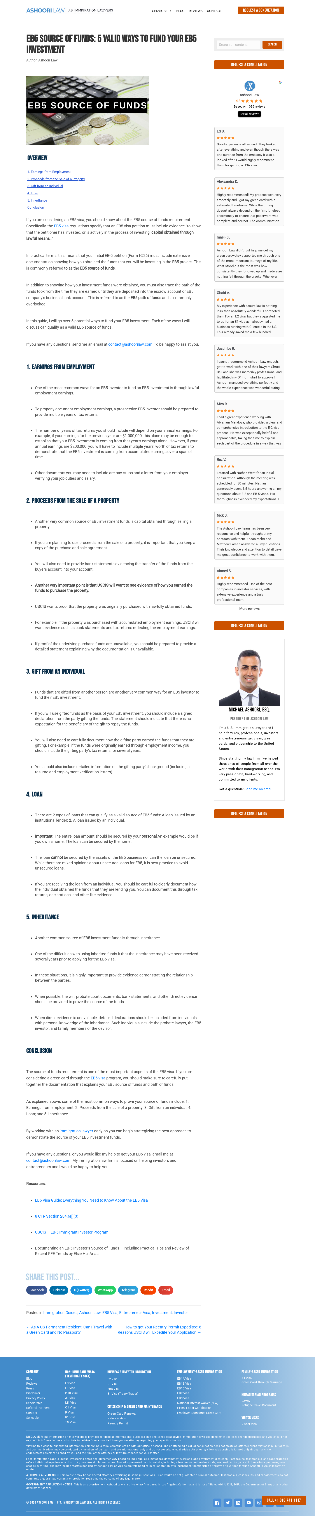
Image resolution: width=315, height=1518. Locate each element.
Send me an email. (259, 789)
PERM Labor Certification (194, 1410)
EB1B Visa (184, 1385)
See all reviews (249, 114)
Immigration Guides (60, 1314)
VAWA (246, 1403)
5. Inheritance (39, 202)
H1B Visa (71, 1395)
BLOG (180, 11)
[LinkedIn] (238, 1505)
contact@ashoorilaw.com (130, 346)
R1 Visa (70, 1419)
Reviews (31, 1385)
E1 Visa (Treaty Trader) (122, 1396)
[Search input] (238, 44)
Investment (162, 1314)
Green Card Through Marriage (262, 1384)
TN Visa (70, 1424)
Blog (29, 1380)
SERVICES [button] (162, 10)
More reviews (249, 609)
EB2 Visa (183, 1395)
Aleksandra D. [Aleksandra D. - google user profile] (227, 182)
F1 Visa (70, 1390)
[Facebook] (217, 1505)
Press (30, 1390)
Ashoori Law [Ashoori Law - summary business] (249, 95)
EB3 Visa (183, 1400)
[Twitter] (228, 1505)
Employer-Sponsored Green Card (199, 1415)
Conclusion (37, 209)
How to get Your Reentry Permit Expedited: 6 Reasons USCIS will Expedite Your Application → (159, 1332)
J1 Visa (70, 1400)
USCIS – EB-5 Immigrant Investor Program (71, 1234)
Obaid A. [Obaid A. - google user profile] (223, 293)
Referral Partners (37, 1410)
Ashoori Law (90, 1314)
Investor (181, 1314)
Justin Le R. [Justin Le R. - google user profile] (226, 349)
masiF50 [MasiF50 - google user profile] (223, 237)
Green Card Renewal (121, 1415)
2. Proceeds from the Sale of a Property (61, 179)
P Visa (69, 1414)
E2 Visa (112, 1381)
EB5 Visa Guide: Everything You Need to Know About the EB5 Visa (91, 1202)
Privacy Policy (35, 1400)
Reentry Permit (117, 1425)
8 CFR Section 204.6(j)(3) (56, 1218)
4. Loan (33, 194)
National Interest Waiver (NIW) (197, 1405)
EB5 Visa (109, 1314)
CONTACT (214, 11)
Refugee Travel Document (259, 1407)
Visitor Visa (249, 1426)
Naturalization (116, 1420)
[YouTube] (249, 1505)
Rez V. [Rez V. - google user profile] (221, 460)
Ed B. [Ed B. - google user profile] (221, 131)
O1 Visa (70, 1409)
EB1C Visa (184, 1390)
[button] (272, 45)
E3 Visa (70, 1385)
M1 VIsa (70, 1404)
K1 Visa (247, 1380)
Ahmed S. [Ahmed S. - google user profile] (224, 571)
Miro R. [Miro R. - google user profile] (222, 404)
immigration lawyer (76, 1133)
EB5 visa (61, 228)
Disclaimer (33, 1395)
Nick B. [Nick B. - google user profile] (222, 515)
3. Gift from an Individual (48, 187)
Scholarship (34, 1405)
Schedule (32, 1420)
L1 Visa (112, 1386)
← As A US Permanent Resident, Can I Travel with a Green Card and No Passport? (69, 1332)
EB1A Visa (184, 1380)
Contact (31, 1415)
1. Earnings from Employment (53, 172)
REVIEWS (196, 11)
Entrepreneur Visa (134, 1314)
